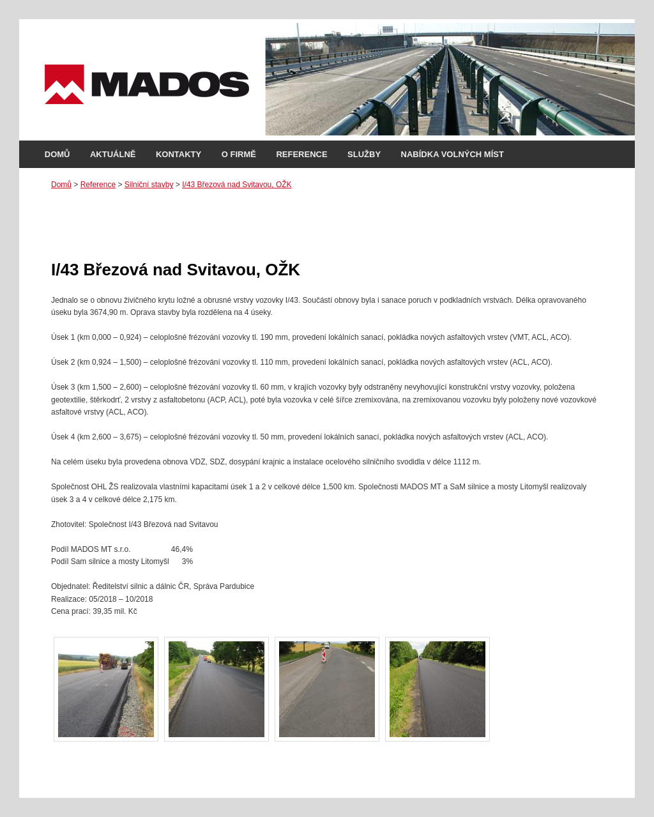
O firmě (239, 154)
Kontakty (178, 154)
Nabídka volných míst (452, 154)
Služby (364, 154)
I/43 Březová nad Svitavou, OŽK (236, 184)
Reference (301, 154)
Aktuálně (113, 154)
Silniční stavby (149, 184)
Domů (57, 154)
